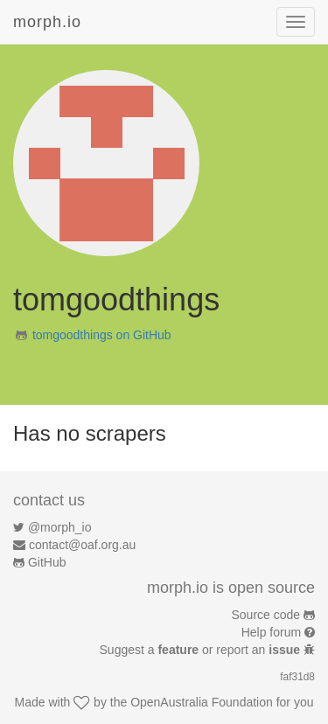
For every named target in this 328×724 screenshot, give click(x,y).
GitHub (47, 562)
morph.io (47, 22)
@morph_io (60, 527)
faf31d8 (297, 677)
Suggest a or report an (202, 650)
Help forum (271, 632)
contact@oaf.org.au (82, 545)
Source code (266, 615)
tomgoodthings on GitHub (101, 335)
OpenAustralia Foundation (201, 702)
